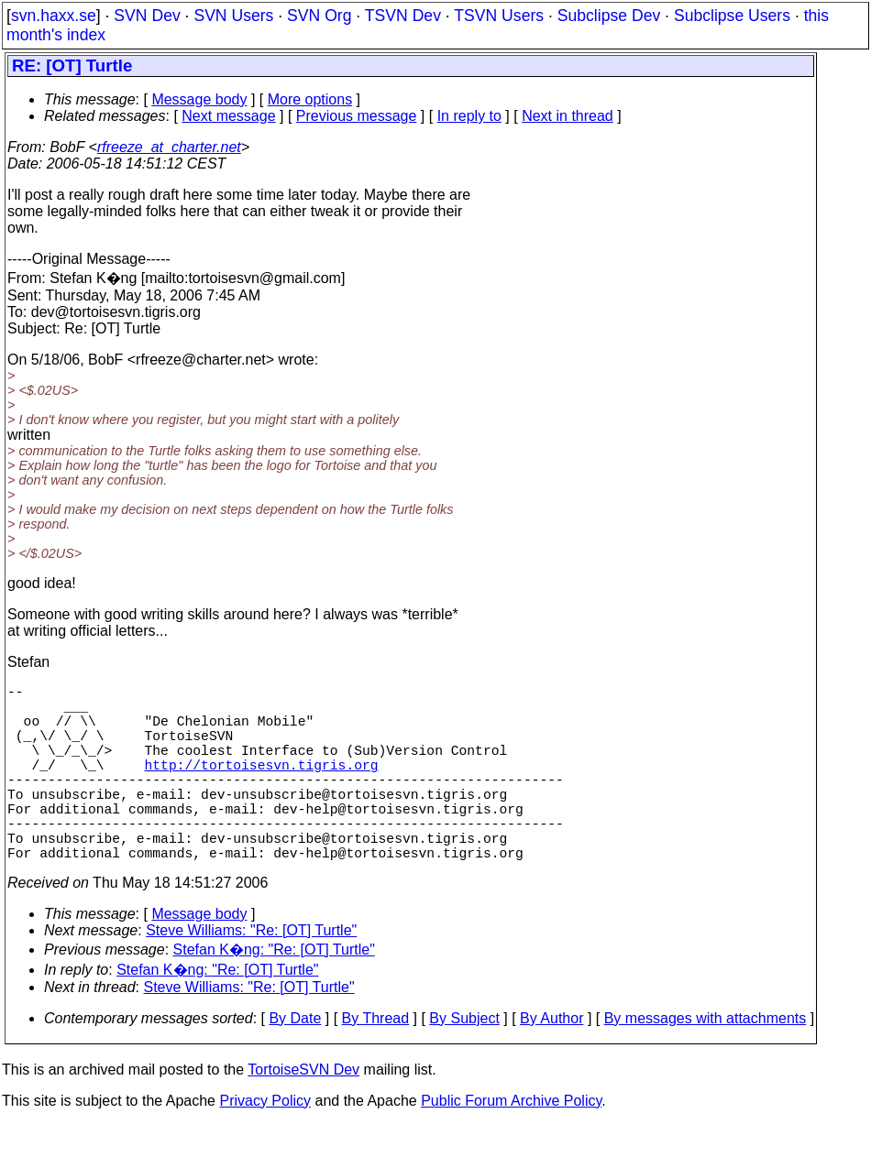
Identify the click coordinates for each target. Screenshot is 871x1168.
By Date (295, 1062)
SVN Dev (147, 15)
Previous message (356, 116)
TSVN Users (499, 15)
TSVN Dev (403, 15)
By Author (551, 1062)
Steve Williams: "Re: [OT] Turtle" (251, 974)
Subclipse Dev (608, 15)
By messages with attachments (705, 1062)
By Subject (464, 1062)
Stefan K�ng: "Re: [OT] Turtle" (274, 993)
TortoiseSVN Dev (303, 1113)
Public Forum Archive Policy (511, 1144)
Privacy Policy (265, 1144)
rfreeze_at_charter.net (169, 147)
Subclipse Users (732, 15)
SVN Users (233, 15)
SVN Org (319, 15)
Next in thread (567, 116)
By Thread (376, 1062)
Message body (199, 99)
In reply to (469, 116)
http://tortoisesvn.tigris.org (262, 786)
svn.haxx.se (53, 15)
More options (310, 99)
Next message (228, 116)
